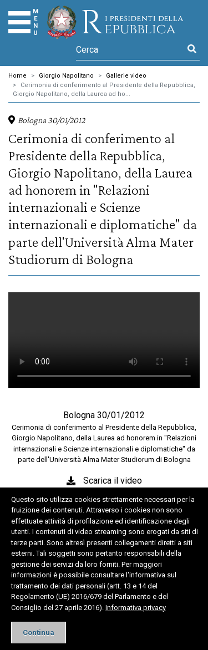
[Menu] (19, 22)
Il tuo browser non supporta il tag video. (104, 340)
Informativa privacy (135, 607)
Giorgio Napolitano (66, 75)
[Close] (38, 632)
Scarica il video (112, 480)
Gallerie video (126, 75)
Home (17, 75)
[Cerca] (130, 49)
